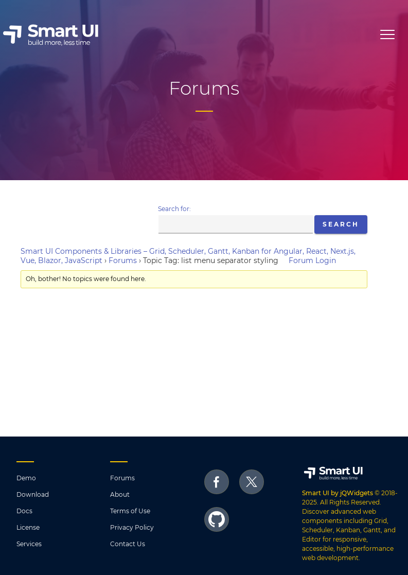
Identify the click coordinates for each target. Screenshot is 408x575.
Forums (123, 260)
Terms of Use (130, 511)
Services (29, 544)
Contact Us (127, 544)
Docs (24, 511)
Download (32, 494)
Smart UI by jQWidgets (337, 493)
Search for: (174, 209)
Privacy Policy (132, 527)
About (120, 494)
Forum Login (312, 260)
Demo (26, 478)
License (28, 527)
